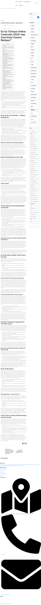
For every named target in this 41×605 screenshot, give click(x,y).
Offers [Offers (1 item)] (37, 178)
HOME (16, 1)
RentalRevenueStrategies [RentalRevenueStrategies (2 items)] (33, 195)
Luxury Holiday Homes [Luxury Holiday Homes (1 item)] (33, 176)
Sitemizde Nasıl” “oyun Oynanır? (7, 64)
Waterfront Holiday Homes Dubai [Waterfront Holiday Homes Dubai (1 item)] (33, 219)
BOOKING (32, 61)
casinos (32, 79)
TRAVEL (3, 20)
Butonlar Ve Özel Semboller (7, 82)
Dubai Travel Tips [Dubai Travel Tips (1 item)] (32, 164)
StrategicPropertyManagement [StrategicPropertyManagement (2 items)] (34, 201)
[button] (38, 3)
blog (32, 58)
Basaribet (32, 55)
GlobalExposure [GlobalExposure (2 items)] (32, 166)
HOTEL (32, 82)
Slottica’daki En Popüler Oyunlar (7, 86)
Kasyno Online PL (33, 85)
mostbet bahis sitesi (20, 126)
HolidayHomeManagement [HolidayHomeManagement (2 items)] (33, 170)
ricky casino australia (33, 110)
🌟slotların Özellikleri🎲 (6, 83)
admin (3, 25)
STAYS (32, 113)
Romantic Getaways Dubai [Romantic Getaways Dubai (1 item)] (33, 197)
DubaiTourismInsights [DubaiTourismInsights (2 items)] (33, 162)
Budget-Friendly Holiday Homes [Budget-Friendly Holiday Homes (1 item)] (33, 133)
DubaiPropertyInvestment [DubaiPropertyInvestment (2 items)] (33, 158)
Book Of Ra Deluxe (5, 63)
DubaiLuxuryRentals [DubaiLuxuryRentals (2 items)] (32, 152)
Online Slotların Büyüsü (6, 71)
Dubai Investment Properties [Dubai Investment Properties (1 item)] (34, 148)
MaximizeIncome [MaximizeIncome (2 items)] (32, 178)
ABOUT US (21, 1)
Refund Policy (2, 472)
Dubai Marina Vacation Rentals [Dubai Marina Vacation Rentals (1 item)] (34, 154)
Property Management (3, 473)
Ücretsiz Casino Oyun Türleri (7, 79)
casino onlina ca (33, 70)
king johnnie (33, 88)
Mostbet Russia (33, 97)
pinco (32, 106)
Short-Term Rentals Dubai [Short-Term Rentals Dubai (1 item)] (33, 199)
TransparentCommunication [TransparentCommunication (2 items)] (34, 212)
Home (2, 8)
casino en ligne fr (33, 67)
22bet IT (32, 46)
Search (31, 13)
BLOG (16, 5)
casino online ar (33, 73)
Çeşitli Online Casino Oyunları (7, 67)
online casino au (33, 103)
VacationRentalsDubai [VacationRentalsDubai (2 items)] (33, 216)
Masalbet (32, 91)
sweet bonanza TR (33, 116)
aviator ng (32, 49)
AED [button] (36, 2)
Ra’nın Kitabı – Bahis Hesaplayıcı (7, 70)
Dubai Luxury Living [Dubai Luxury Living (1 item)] (32, 150)
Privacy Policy (2, 470)
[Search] (38, 17)
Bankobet (32, 52)
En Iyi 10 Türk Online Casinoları (7, 57)
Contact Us (1, 475)
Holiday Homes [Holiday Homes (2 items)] (32, 172)
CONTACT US (21, 5)
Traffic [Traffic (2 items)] (31, 210)
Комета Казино (33, 122)
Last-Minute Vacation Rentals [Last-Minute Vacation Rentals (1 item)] (34, 174)
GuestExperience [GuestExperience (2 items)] (32, 168)
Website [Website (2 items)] (31, 221)
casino (32, 64)
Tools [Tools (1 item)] (31, 206)
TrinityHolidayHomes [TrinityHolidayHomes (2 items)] (33, 214)
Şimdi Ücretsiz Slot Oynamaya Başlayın (8, 46)
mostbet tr (33, 100)
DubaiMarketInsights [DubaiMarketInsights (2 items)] (33, 156)
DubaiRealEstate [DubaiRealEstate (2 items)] (32, 160)
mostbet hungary (33, 94)
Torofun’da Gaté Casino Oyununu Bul (8, 58)
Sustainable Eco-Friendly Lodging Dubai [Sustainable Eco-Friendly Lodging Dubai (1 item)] (33, 203)
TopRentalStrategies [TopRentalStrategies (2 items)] (33, 208)
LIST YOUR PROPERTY (27, 1)
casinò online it (33, 76)
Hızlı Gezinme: (5, 78)
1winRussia (32, 43)
